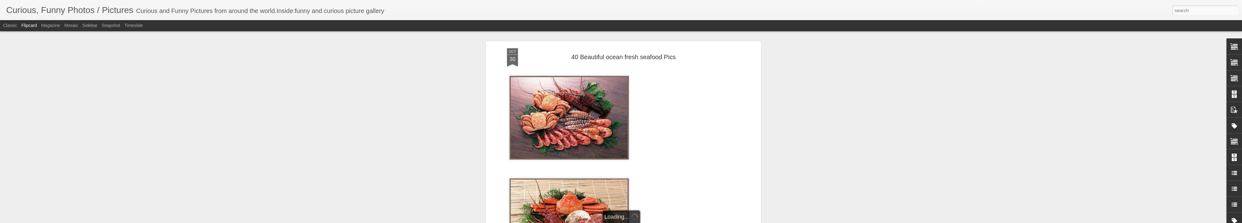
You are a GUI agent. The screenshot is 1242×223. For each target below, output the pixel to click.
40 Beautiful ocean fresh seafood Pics (623, 57)
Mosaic (71, 25)
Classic (10, 25)
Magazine (50, 25)
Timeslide (134, 25)
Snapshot (111, 25)
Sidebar (90, 25)
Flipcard (29, 25)
